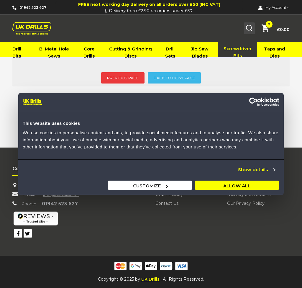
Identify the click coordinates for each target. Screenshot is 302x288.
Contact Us (166, 203)
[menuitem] (21, 52)
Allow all (236, 186)
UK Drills (150, 279)
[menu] (151, 49)
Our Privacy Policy (246, 203)
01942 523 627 (60, 204)
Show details (253, 169)
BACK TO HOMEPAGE (174, 78)
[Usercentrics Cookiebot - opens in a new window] (253, 101)
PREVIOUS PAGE (123, 78)
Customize (150, 186)
